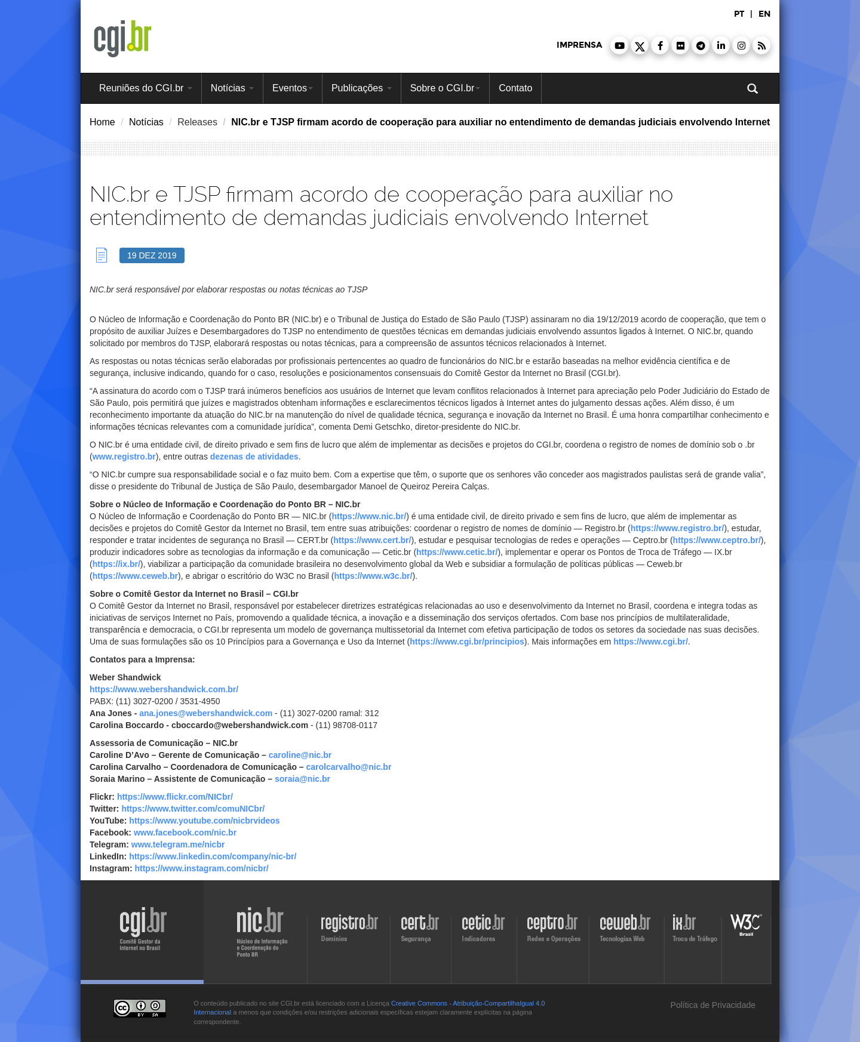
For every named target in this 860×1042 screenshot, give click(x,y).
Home (102, 122)
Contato (515, 88)
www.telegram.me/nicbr (178, 844)
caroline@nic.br (300, 755)
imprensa (579, 45)
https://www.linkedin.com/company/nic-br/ (212, 856)
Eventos (292, 88)
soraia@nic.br (302, 779)
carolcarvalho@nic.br (349, 767)
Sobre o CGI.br (445, 88)
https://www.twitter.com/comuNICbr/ (193, 808)
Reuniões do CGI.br (145, 88)
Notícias (232, 88)
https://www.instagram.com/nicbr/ (201, 868)
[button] (619, 45)
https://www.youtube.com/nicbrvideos (204, 820)
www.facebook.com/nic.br (185, 832)
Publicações (361, 88)
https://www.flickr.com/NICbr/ (175, 796)
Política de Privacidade (711, 1005)
